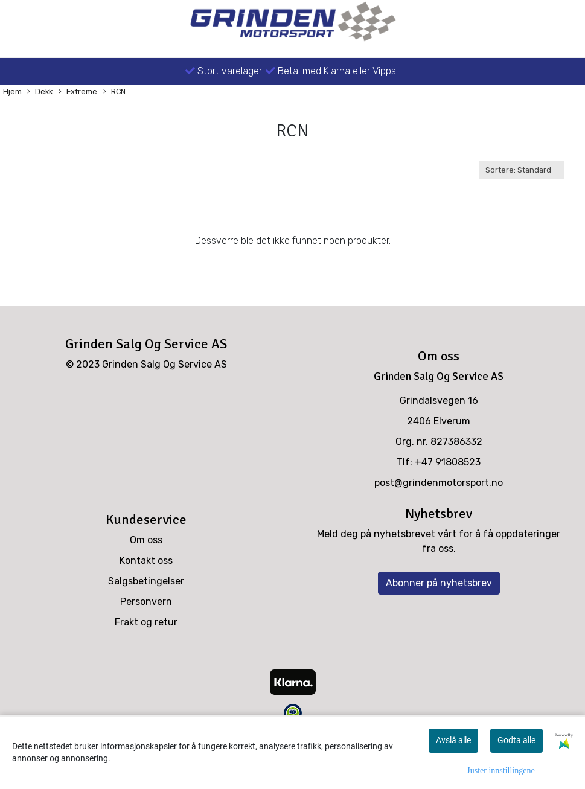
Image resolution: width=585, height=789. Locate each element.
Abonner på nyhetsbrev (439, 583)
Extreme (78, 92)
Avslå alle (453, 740)
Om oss (146, 540)
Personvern (146, 601)
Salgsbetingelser (146, 581)
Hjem (12, 91)
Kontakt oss (146, 560)
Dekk (40, 92)
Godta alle (516, 740)
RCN (114, 92)
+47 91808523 (448, 462)
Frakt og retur (146, 622)
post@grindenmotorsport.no (438, 482)
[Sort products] (521, 170)
